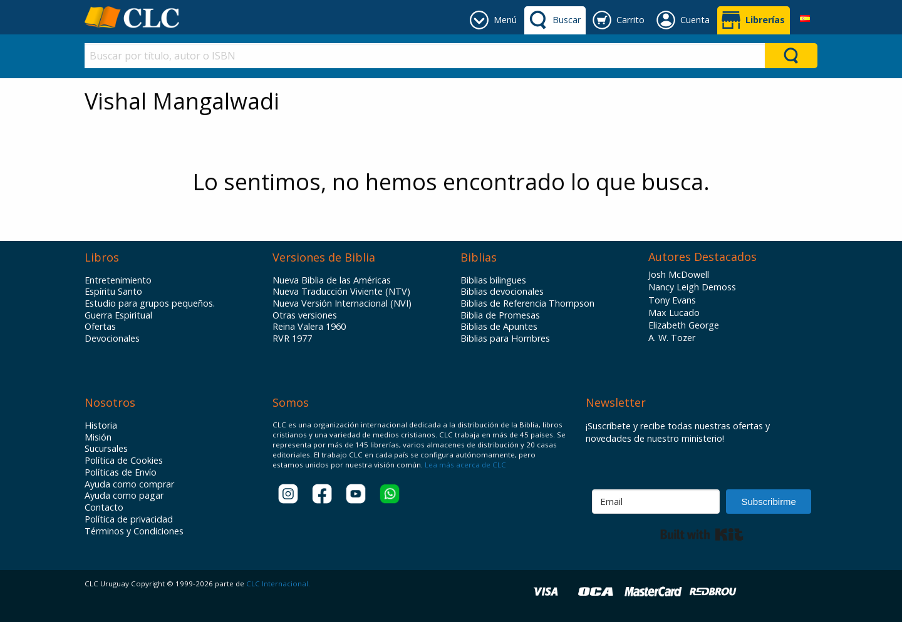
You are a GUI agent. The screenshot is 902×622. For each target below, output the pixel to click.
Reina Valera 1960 (309, 326)
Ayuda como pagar (124, 495)
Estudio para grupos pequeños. (150, 303)
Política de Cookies (124, 460)
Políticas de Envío (121, 472)
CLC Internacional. (278, 583)
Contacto (104, 507)
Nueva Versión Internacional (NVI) (342, 303)
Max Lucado (674, 313)
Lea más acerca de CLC (464, 464)
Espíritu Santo (113, 291)
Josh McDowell (678, 274)
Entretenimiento (118, 280)
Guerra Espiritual (118, 315)
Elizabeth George (683, 325)
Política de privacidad (129, 519)
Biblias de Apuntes (498, 326)
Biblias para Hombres (505, 338)
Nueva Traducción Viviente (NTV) (341, 291)
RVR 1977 (292, 338)
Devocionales (112, 338)
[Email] (656, 501)
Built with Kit (702, 534)
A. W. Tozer (671, 338)
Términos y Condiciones (134, 531)
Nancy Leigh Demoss (692, 287)
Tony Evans (672, 300)
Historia (101, 425)
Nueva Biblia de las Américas (331, 280)
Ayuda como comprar (129, 484)
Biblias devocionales (502, 291)
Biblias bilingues (493, 280)
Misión (98, 437)
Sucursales (106, 448)
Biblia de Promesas (500, 315)
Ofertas (100, 326)
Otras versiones (304, 315)
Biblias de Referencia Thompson (527, 303)
